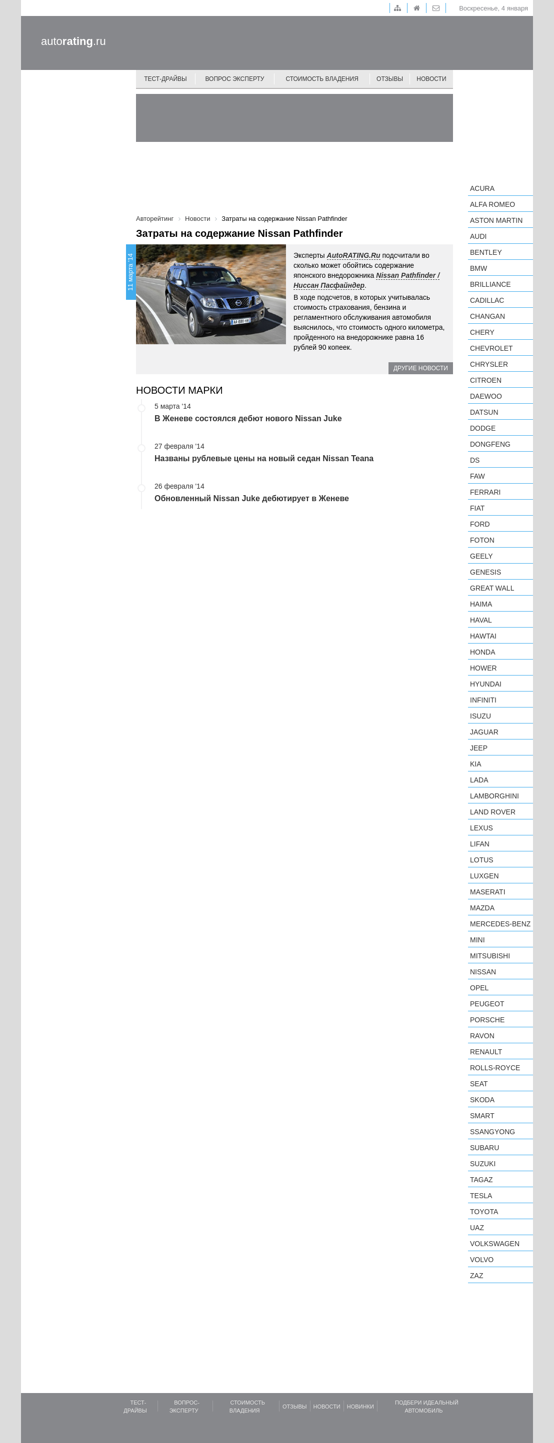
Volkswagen (495, 1244)
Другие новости (421, 368)
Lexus (481, 828)
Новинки (360, 1407)
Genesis (485, 572)
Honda (483, 652)
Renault (486, 1052)
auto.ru (73, 41)
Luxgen (484, 876)
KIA (476, 764)
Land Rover (493, 812)
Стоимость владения (322, 78)
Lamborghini (494, 796)
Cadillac (487, 300)
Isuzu (480, 716)
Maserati (488, 892)
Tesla (481, 1196)
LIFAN (480, 844)
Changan (487, 316)
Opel (479, 988)
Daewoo (486, 396)
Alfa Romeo (492, 204)
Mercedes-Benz (500, 924)
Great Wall (492, 588)
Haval (481, 620)
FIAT (477, 508)
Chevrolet (491, 348)
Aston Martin (496, 220)
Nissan (483, 972)
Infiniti (483, 700)
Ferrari (485, 492)
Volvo (482, 1260)
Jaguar (484, 732)
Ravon (482, 1036)
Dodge (483, 428)
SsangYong (492, 1132)
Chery (482, 332)
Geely (481, 556)
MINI (477, 940)
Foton (482, 540)
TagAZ (481, 1180)
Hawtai (483, 636)
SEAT (479, 1084)
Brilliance (490, 284)
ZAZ (476, 1276)
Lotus (482, 860)
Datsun (484, 412)
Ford (480, 524)
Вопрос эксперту (235, 78)
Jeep (479, 748)
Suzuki (483, 1164)
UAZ (477, 1228)
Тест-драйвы (165, 78)
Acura (482, 188)
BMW (478, 268)
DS (475, 460)
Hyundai (486, 684)
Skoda (482, 1100)
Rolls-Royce (495, 1068)
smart (482, 1116)
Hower (483, 668)
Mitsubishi (490, 956)
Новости (431, 78)
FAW (477, 476)
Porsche (487, 1020)
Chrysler (489, 364)
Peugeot (487, 1004)
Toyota (484, 1212)
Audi (478, 236)
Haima (481, 604)
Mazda (482, 908)
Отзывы (389, 78)
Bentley (486, 252)
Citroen (486, 380)
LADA (479, 780)
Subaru (484, 1148)
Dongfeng (490, 444)
